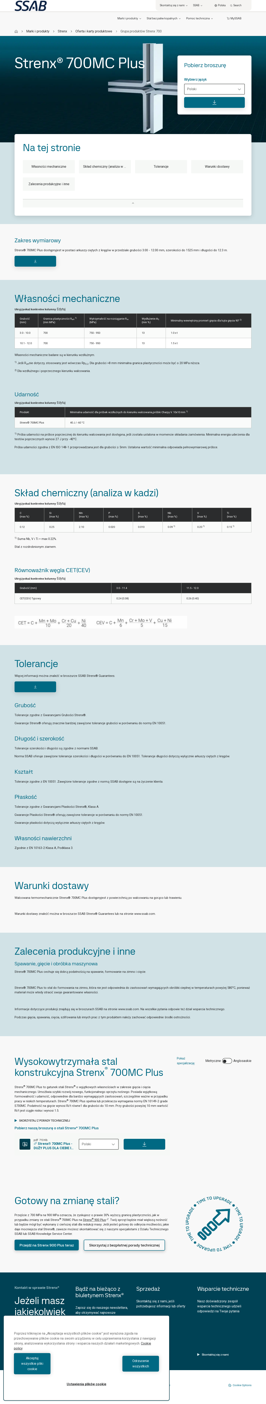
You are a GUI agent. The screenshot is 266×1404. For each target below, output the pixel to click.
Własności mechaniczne (48, 167)
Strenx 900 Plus (96, 1220)
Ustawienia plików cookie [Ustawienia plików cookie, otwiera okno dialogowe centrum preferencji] (86, 1384)
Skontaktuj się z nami (213, 1354)
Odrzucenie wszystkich (124, 1369)
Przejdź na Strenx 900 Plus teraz (47, 1245)
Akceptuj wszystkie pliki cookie (49, 1369)
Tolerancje (161, 167)
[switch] (227, 1061)
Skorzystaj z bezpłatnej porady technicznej (124, 1245)
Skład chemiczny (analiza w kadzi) (107, 167)
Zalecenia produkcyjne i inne (48, 184)
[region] (86, 1363)
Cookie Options (239, 1385)
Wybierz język (195, 79)
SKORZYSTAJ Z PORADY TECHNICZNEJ (42, 1120)
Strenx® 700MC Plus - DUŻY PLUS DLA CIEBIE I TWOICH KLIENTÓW (53, 1146)
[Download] (35, 261)
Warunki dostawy (217, 167)
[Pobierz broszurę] (214, 102)
